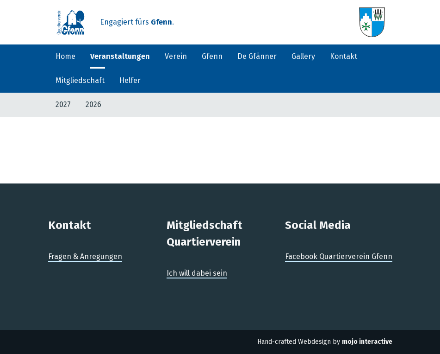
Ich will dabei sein (197, 273)
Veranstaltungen (120, 56)
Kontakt (343, 56)
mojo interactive (367, 342)
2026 (93, 104)
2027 (63, 104)
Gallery (303, 56)
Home (65, 56)
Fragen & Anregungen (85, 256)
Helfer (130, 80)
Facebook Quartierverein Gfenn (338, 256)
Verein (176, 56)
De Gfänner (257, 56)
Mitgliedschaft (80, 80)
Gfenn (212, 56)
